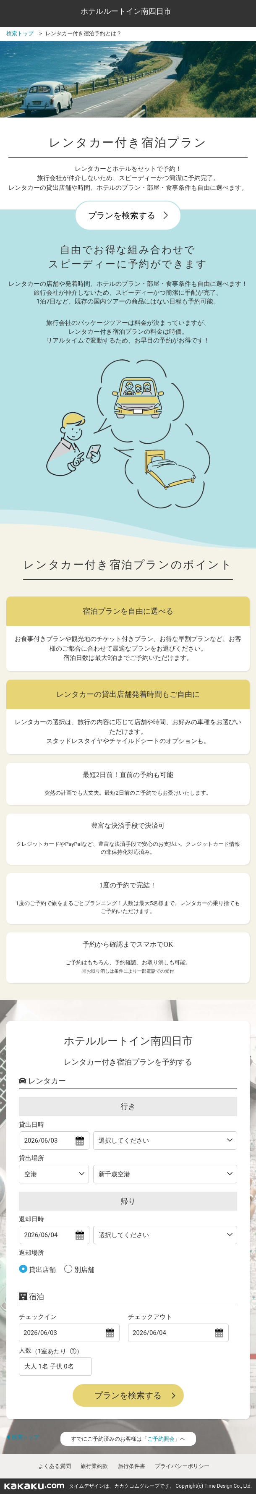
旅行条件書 (131, 1466)
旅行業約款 (94, 1466)
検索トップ (22, 1437)
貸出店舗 (41, 1270)
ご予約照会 (161, 1439)
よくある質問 (54, 1466)
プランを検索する (128, 215)
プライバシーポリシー (182, 1466)
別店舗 (83, 1270)
